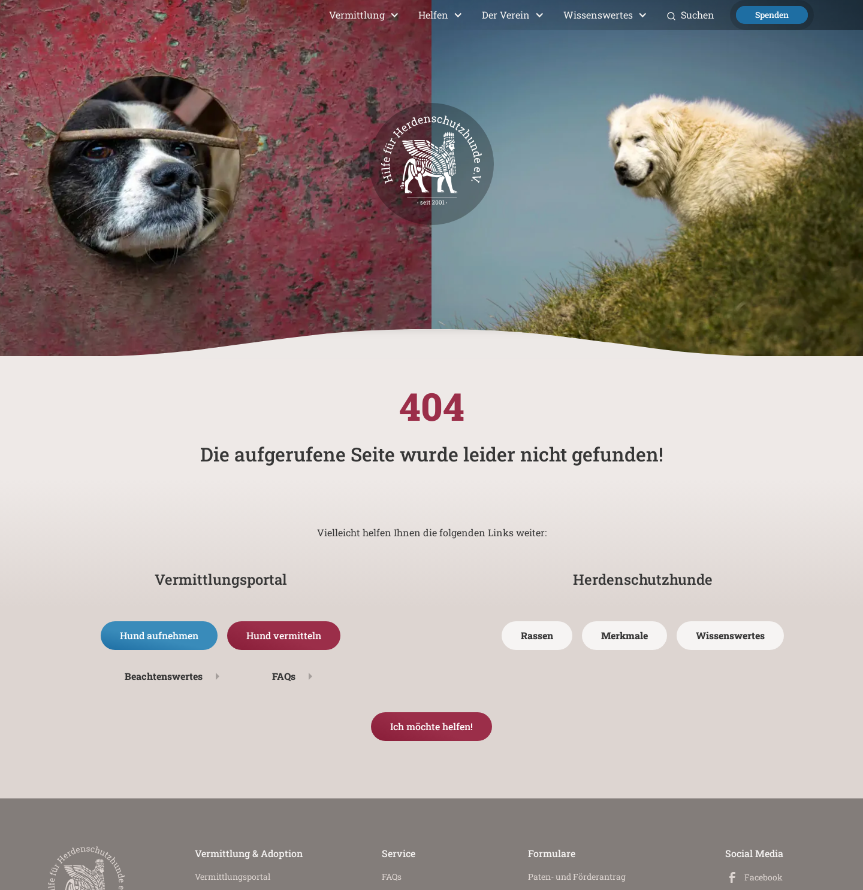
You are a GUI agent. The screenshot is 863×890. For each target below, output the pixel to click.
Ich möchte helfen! (431, 726)
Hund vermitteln (283, 635)
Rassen (537, 635)
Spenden (772, 14)
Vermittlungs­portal (232, 876)
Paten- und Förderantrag (577, 876)
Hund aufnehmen (159, 635)
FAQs (392, 876)
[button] (364, 15)
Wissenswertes (730, 635)
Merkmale (624, 635)
